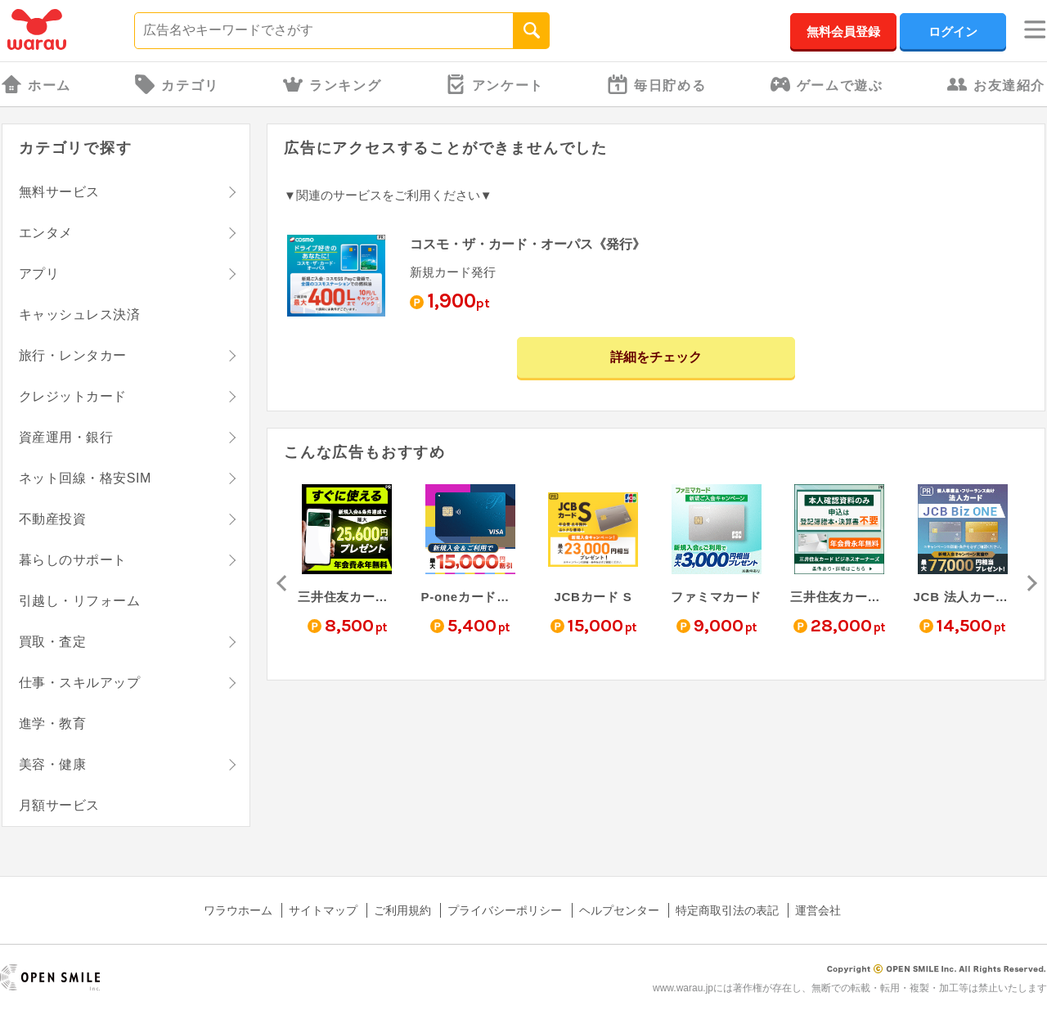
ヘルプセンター (619, 910)
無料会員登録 (843, 31)
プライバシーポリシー (504, 910)
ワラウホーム (238, 910)
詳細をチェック (656, 357)
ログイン (952, 31)
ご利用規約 (402, 910)
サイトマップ (323, 910)
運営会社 (818, 910)
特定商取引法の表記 (727, 910)
